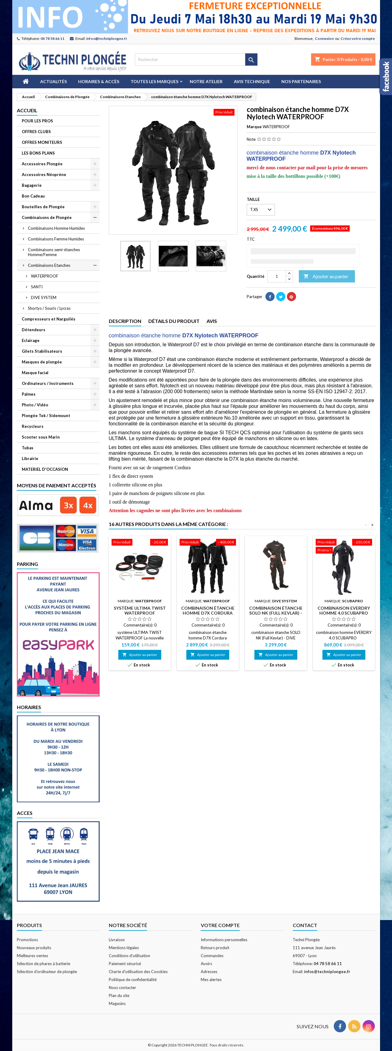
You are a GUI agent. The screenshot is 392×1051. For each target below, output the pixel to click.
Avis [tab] (212, 321)
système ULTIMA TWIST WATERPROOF (140, 610)
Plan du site (119, 995)
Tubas (27, 447)
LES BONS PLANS (38, 153)
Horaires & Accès (98, 81)
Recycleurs (33, 426)
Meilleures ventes (32, 955)
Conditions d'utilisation (129, 955)
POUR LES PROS (37, 120)
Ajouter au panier (325, 276)
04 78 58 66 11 (52, 38)
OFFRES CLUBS (36, 131)
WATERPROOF (44, 276)
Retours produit (215, 947)
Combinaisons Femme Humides (56, 238)
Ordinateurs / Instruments (48, 383)
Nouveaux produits (34, 947)
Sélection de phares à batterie (43, 963)
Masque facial (35, 372)
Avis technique (252, 81)
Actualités (53, 81)
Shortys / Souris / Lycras (49, 308)
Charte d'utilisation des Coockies (138, 971)
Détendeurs (33, 329)
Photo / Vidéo (35, 404)
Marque (254, 126)
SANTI (37, 286)
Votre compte (220, 925)
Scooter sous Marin (41, 437)
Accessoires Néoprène (44, 174)
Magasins (117, 1003)
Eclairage (31, 340)
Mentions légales (124, 947)
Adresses (209, 971)
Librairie (30, 458)
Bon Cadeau (33, 196)
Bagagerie (32, 185)
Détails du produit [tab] (174, 321)
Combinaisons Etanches (49, 265)
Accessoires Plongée (42, 163)
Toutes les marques (154, 81)
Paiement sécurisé (125, 963)
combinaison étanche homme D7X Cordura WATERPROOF (207, 612)
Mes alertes (211, 979)
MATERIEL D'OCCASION (45, 469)
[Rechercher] (196, 59)
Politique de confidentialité (133, 979)
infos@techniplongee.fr (106, 38)
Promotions (27, 939)
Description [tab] (125, 321)
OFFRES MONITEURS (42, 142)
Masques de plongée (42, 361)
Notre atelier (206, 81)
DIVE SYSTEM (43, 297)
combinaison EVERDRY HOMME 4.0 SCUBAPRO (344, 610)
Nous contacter (122, 987)
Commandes (212, 955)
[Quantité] (277, 276)
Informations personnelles (224, 939)
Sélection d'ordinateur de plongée (47, 971)
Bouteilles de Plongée (43, 206)
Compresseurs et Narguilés (48, 318)
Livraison (117, 939)
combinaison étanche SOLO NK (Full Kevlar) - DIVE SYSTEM (276, 612)
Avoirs (206, 963)
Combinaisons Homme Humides (56, 228)
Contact (305, 925)
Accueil (27, 110)
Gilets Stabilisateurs (42, 351)
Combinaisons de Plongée (47, 217)
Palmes (29, 394)
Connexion (324, 38)
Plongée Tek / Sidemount (46, 415)
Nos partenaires (301, 81)
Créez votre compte (358, 38)
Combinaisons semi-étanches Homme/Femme (54, 252)
